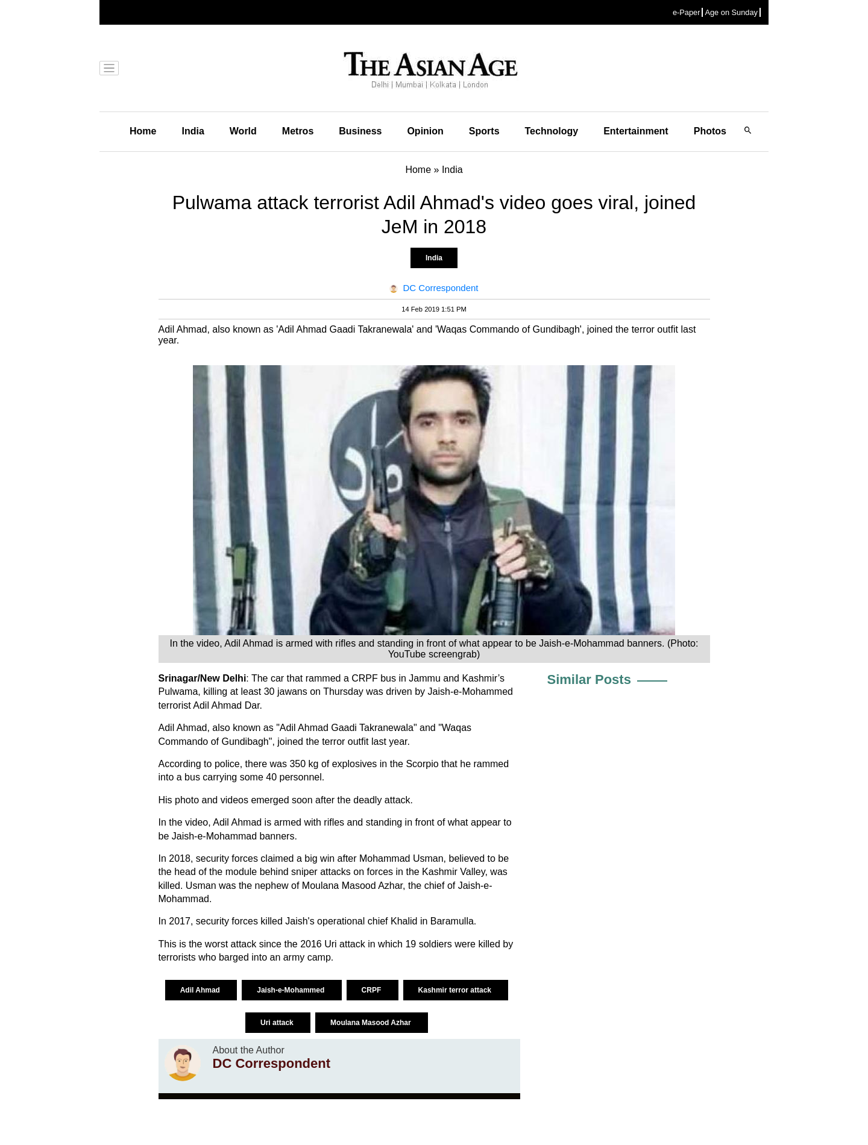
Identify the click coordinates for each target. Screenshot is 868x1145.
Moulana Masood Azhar (371, 1022)
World (243, 131)
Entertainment (635, 131)
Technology (552, 131)
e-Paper (686, 12)
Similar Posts (589, 679)
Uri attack (277, 1022)
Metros (297, 131)
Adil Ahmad (201, 990)
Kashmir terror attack (456, 990)
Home (143, 131)
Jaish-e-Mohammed (291, 990)
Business (360, 131)
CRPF (372, 990)
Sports (484, 131)
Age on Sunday (731, 12)
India (192, 131)
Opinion (425, 131)
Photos (710, 131)
